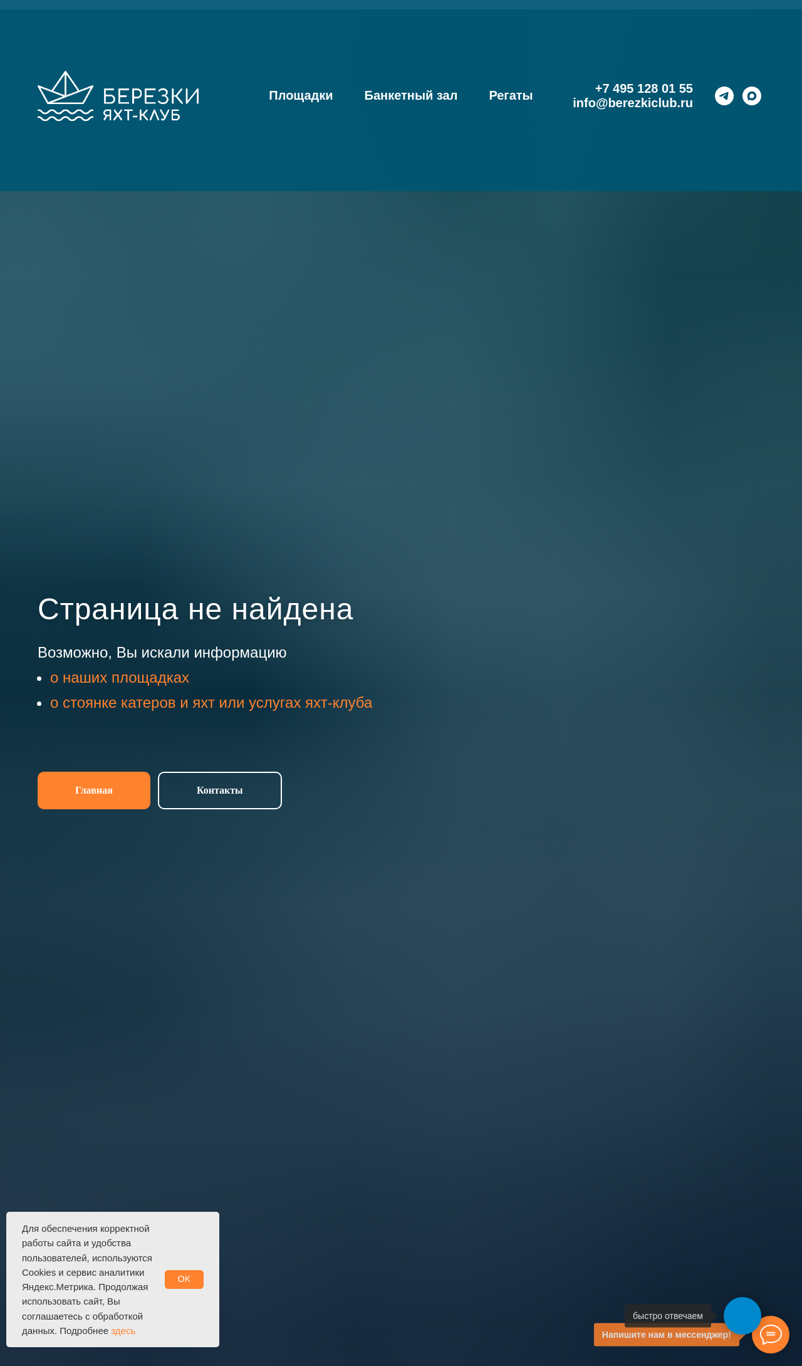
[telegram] (724, 96)
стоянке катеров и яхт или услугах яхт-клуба (217, 702)
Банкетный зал (411, 95)
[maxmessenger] (751, 96)
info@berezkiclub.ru (633, 103)
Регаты (511, 95)
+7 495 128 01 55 (644, 88)
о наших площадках (119, 677)
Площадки (301, 95)
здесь (123, 1330)
